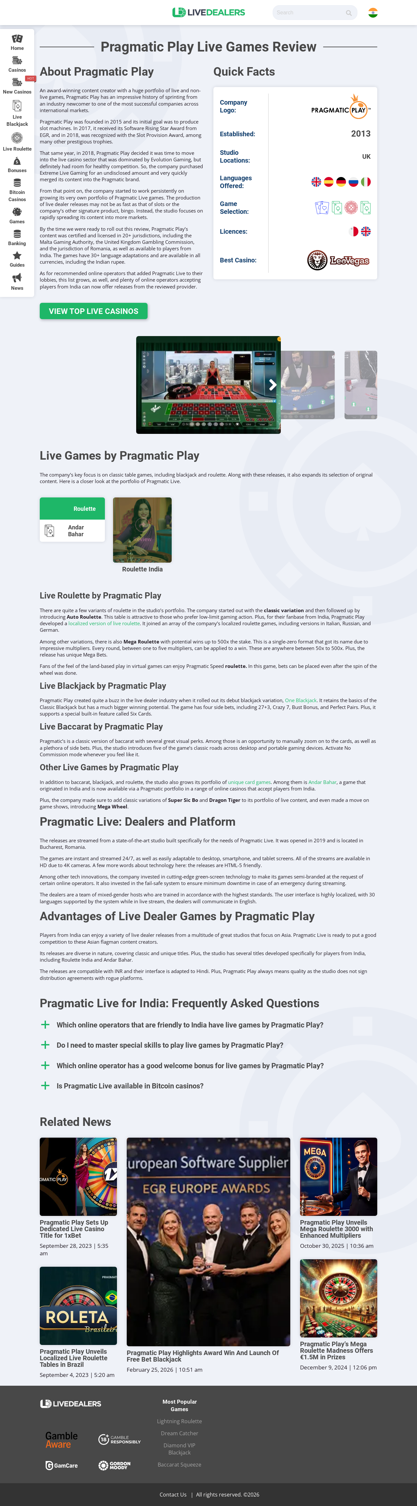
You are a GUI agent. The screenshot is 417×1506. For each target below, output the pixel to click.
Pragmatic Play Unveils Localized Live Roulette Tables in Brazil (74, 1358)
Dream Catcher (179, 1433)
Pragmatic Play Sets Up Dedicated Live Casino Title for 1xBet (74, 1229)
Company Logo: (233, 106)
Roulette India (142, 569)
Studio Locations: (235, 156)
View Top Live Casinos (92, 311)
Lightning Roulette (179, 1421)
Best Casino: (238, 260)
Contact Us (173, 1494)
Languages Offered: (236, 182)
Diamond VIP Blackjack (179, 1449)
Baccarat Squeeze (179, 1464)
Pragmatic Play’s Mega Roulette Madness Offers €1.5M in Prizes (336, 1350)
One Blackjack (301, 700)
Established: (237, 134)
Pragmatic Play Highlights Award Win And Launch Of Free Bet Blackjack (203, 1356)
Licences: (234, 231)
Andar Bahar (323, 782)
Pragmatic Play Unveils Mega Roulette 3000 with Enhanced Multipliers (336, 1229)
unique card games (249, 782)
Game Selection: (234, 207)
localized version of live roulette (104, 623)
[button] (144, 385)
